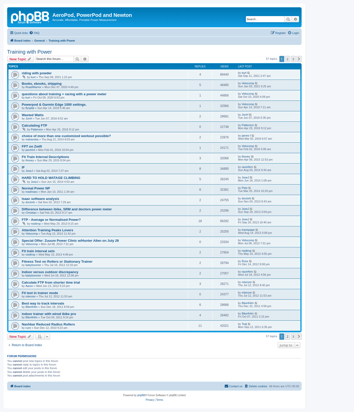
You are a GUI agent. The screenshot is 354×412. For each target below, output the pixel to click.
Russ (245, 261)
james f (246, 135)
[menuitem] (34, 33)
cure (28, 327)
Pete (245, 187)
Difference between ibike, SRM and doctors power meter (67, 209)
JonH (29, 118)
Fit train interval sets (38, 251)
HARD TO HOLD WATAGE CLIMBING (51, 178)
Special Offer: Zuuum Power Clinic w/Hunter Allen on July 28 (70, 241)
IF (23, 167)
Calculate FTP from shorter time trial (51, 282)
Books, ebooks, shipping (42, 84)
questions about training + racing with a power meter (64, 94)
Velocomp (248, 83)
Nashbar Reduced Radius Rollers (48, 324)
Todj (244, 323)
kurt (33, 77)
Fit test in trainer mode (40, 293)
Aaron (29, 285)
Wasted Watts (32, 115)
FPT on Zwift (32, 146)
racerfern (247, 166)
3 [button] (293, 59)
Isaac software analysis (40, 199)
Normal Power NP (36, 188)
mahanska (32, 139)
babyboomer (33, 264)
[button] (299, 59)
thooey (30, 160)
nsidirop (36, 223)
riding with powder (37, 73)
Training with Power (29, 52)
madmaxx (32, 191)
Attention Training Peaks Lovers (47, 230)
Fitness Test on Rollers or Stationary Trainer (57, 261)
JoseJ (29, 170)
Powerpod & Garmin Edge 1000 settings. (54, 104)
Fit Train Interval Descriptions (45, 157)
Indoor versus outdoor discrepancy (50, 272)
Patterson (37, 129)
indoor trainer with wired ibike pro (49, 314)
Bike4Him (32, 306)
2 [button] (287, 59)
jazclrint (30, 149)
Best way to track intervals (43, 303)
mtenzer (247, 282)
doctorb (30, 202)
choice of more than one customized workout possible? (66, 136)
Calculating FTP (34, 125)
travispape (248, 229)
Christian (31, 212)
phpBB (141, 395)
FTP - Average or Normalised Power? (51, 220)
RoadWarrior (33, 87)
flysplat (30, 108)
